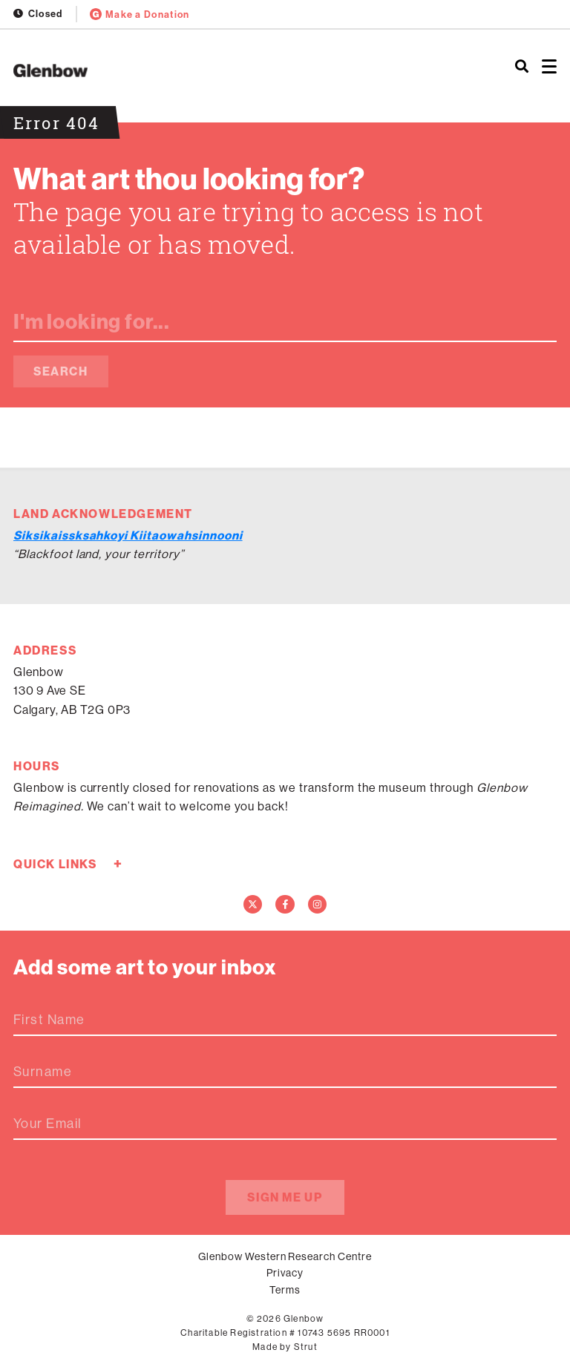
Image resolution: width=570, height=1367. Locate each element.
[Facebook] (285, 904)
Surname (42, 1071)
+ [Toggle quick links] (118, 863)
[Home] (190, 70)
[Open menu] (549, 67)
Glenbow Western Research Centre (285, 1256)
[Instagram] (317, 904)
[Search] (521, 67)
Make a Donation (140, 14)
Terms (285, 1289)
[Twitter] (253, 904)
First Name (49, 1019)
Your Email (47, 1123)
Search (60, 371)
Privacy (285, 1272)
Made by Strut (285, 1346)
